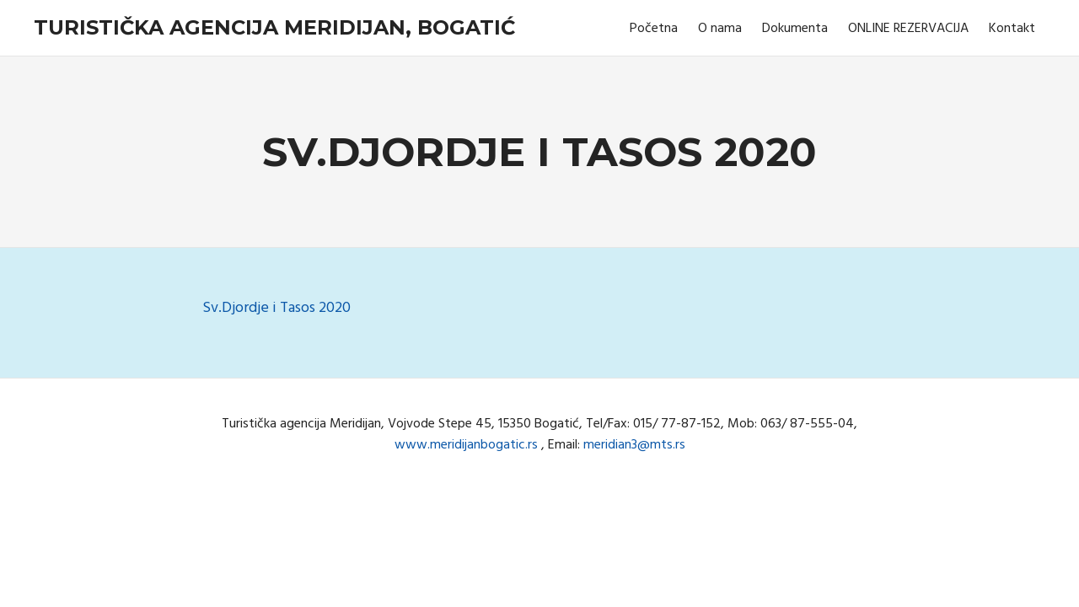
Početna (654, 29)
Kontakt (1012, 29)
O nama (720, 29)
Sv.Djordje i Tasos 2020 (276, 308)
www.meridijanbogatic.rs (466, 445)
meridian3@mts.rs (634, 445)
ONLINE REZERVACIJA (908, 29)
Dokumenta (795, 29)
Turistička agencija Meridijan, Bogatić (274, 27)
